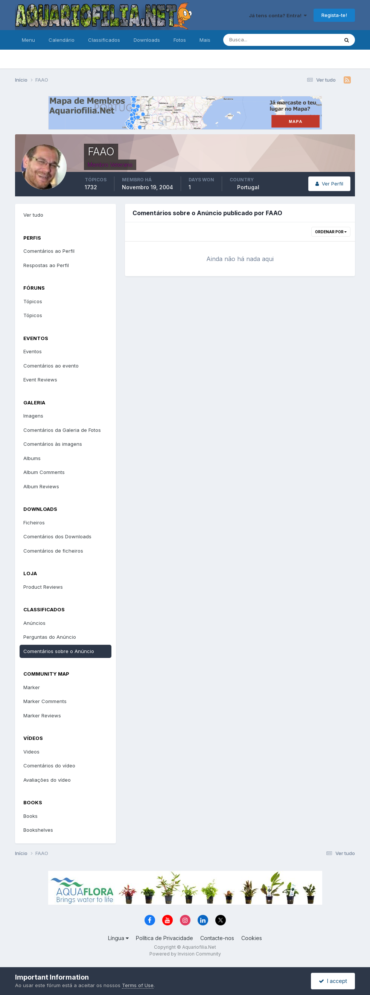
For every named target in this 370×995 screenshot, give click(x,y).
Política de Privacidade (164, 938)
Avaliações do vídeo (47, 780)
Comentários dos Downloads (57, 536)
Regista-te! (334, 15)
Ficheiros (34, 523)
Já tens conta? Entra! (278, 15)
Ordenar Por (331, 231)
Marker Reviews (42, 715)
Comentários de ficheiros (53, 551)
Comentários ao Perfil (49, 251)
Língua (118, 938)
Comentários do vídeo (49, 766)
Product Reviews (43, 587)
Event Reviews (40, 380)
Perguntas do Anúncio (49, 637)
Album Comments (44, 472)
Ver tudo (33, 215)
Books (30, 816)
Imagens (33, 416)
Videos (31, 752)
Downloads (147, 40)
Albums (32, 458)
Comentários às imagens (52, 444)
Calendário (62, 40)
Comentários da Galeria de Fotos (62, 430)
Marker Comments (45, 701)
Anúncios (34, 623)
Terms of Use (138, 985)
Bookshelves (38, 830)
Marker (31, 687)
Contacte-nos (217, 938)
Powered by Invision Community (185, 954)
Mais (204, 40)
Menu (28, 40)
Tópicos (32, 301)
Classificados (104, 40)
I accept (333, 981)
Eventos (32, 351)
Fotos (180, 40)
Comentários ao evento (51, 366)
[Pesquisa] (256, 40)
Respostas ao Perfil (46, 265)
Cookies (251, 938)
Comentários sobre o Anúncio (58, 651)
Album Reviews (41, 486)
